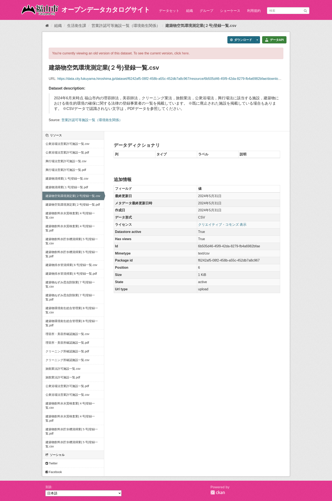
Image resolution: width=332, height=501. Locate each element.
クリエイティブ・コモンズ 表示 (222, 224)
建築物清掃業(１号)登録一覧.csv (67, 178)
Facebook (54, 472)
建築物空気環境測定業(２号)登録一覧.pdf (73, 204)
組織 (189, 10)
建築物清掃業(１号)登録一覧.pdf (67, 187)
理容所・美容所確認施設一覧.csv (67, 334)
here (185, 53)
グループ (206, 10)
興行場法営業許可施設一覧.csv (66, 161)
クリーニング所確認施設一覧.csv (67, 360)
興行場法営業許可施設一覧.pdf (66, 170)
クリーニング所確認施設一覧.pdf (67, 351)
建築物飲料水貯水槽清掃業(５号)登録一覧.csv (72, 241)
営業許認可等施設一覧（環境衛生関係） (125, 26)
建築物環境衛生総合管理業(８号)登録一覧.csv (72, 310)
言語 (48, 487)
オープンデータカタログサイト (105, 9)
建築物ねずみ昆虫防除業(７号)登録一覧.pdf (70, 297)
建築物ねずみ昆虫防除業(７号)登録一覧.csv (70, 284)
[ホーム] (47, 26)
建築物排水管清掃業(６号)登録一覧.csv (71, 265)
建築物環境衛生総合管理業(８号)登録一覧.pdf (72, 323)
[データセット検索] (288, 10)
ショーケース (230, 10)
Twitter (52, 463)
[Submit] (305, 10)
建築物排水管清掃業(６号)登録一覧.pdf (71, 273)
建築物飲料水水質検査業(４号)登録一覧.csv (70, 215)
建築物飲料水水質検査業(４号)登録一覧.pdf (70, 228)
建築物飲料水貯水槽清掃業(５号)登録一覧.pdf (72, 254)
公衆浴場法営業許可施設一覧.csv (67, 143)
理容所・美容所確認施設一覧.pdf (67, 342)
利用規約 (254, 10)
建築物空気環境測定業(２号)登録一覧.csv (200, 26)
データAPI (274, 40)
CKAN (217, 492)
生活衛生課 (76, 26)
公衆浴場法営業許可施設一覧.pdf (67, 152)
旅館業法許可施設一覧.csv (63, 368)
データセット (169, 10)
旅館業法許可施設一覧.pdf (63, 377)
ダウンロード (241, 40)
